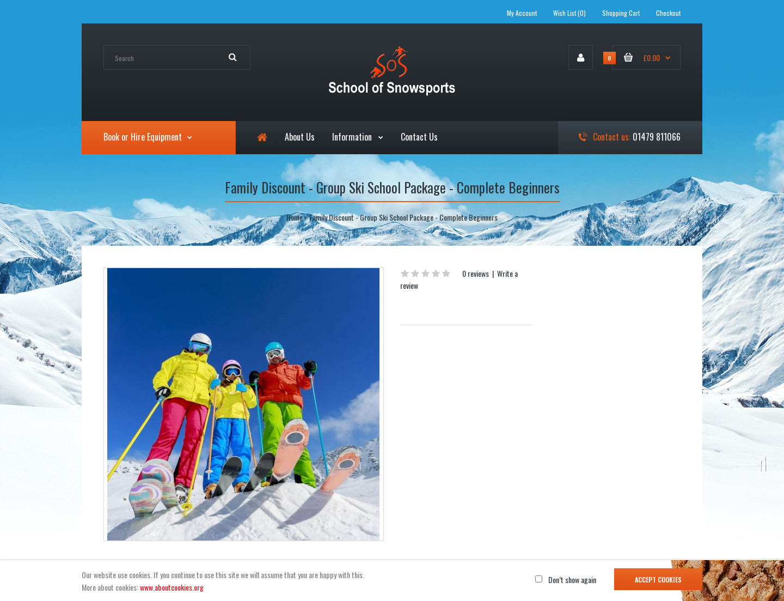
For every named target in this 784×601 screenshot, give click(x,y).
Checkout (668, 12)
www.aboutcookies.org (172, 587)
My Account (522, 12)
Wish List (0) (569, 12)
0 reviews (475, 273)
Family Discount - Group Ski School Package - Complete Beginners (403, 217)
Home (294, 217)
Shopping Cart (621, 12)
